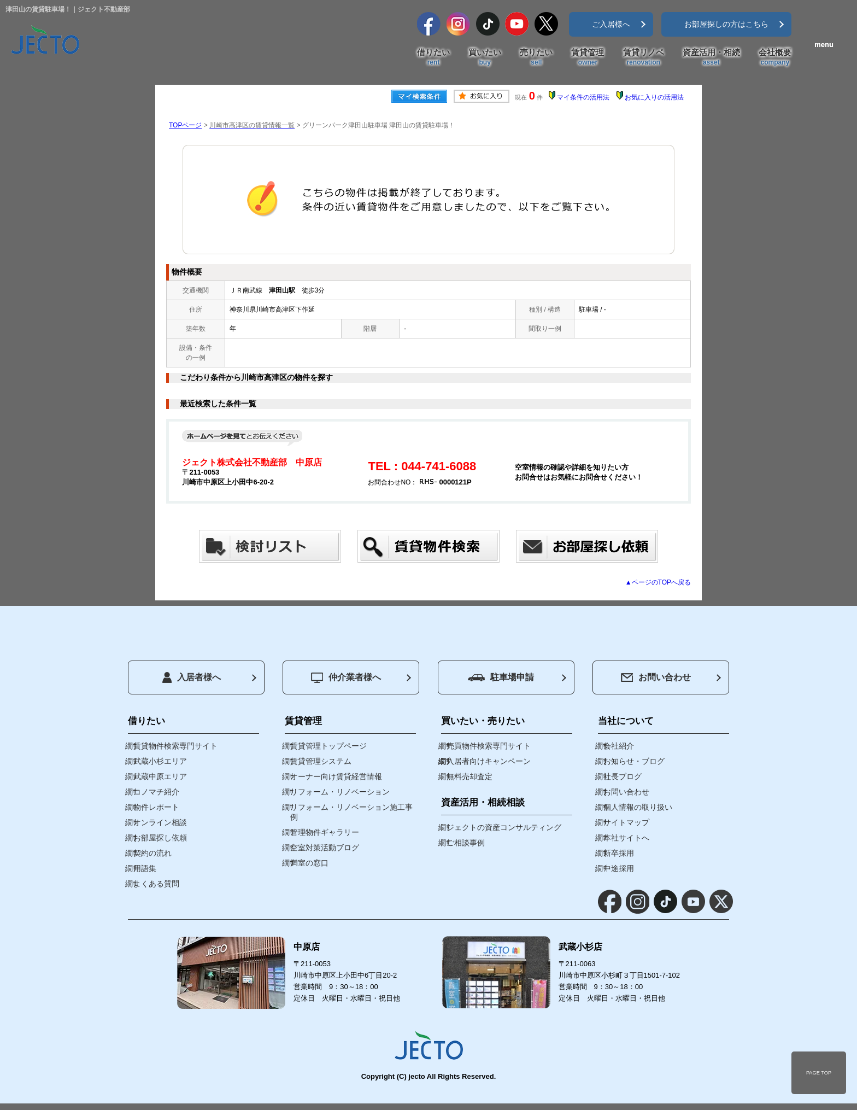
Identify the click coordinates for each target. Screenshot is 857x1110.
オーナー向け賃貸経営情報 (336, 776)
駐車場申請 (501, 677)
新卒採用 (618, 853)
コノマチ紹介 (156, 791)
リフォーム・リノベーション (340, 791)
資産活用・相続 (711, 57)
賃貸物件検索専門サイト (175, 745)
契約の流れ (152, 853)
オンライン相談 (160, 822)
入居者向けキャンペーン (489, 761)
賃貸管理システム (320, 761)
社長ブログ (622, 776)
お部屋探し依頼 (160, 837)
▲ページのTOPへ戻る (658, 582)
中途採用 (618, 868)
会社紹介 (618, 745)
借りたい (433, 57)
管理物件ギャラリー (324, 832)
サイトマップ (626, 822)
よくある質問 (156, 883)
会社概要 (775, 57)
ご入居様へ (611, 24)
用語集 (144, 868)
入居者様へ (191, 677)
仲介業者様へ (346, 678)
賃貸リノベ (643, 57)
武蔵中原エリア (160, 776)
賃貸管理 (587, 57)
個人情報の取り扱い (637, 807)
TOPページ (185, 125)
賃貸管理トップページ (328, 745)
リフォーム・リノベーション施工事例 (351, 812)
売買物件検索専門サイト (489, 745)
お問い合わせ (656, 677)
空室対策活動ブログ (324, 847)
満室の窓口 (309, 862)
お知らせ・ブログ (634, 761)
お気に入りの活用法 (654, 97)
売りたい (536, 57)
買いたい (484, 57)
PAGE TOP (818, 1073)
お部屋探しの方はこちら (726, 24)
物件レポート (156, 807)
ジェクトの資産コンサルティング (504, 827)
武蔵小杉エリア (160, 761)
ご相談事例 (466, 842)
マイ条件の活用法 (583, 97)
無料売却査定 (469, 776)
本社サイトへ (626, 837)
